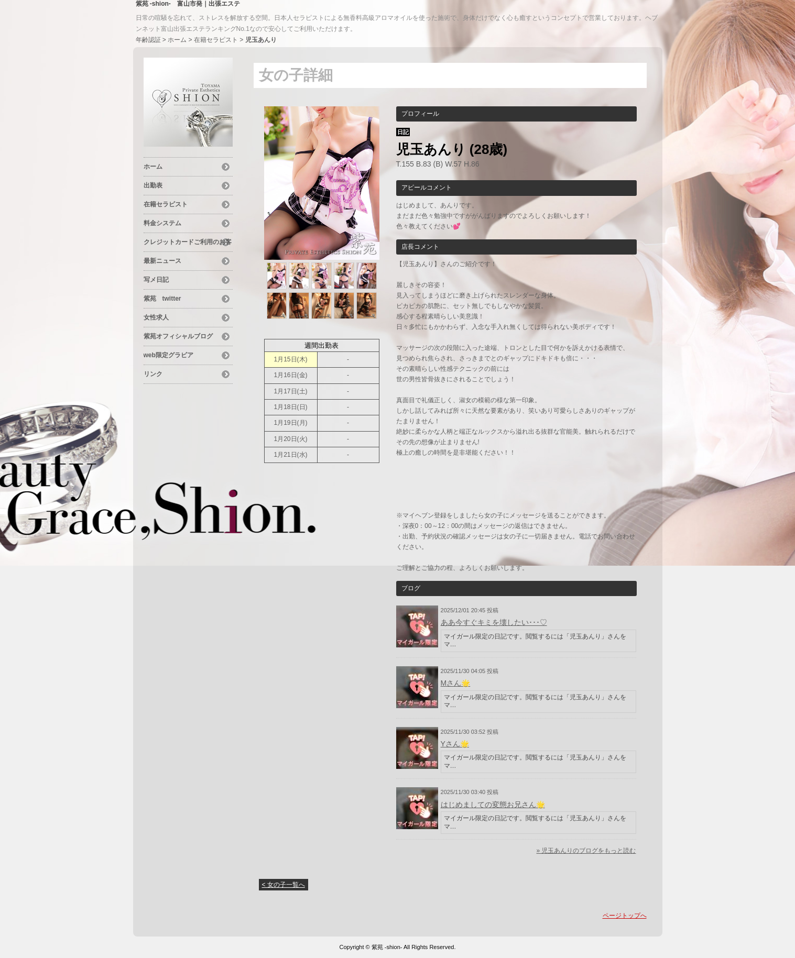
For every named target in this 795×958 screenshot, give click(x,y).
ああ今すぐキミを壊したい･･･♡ (494, 622)
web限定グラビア (168, 355)
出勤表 (153, 185)
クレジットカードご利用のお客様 (188, 243)
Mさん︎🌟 (456, 683)
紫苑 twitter (162, 298)
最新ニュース (162, 261)
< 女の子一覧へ (283, 884)
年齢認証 (148, 39)
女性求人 (156, 317)
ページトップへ (625, 915)
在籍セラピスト (216, 39)
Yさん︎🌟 (455, 744)
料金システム (162, 223)
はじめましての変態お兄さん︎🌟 (493, 804)
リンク (153, 374)
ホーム (177, 39)
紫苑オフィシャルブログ (178, 336)
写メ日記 (156, 279)
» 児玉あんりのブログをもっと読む (586, 850)
